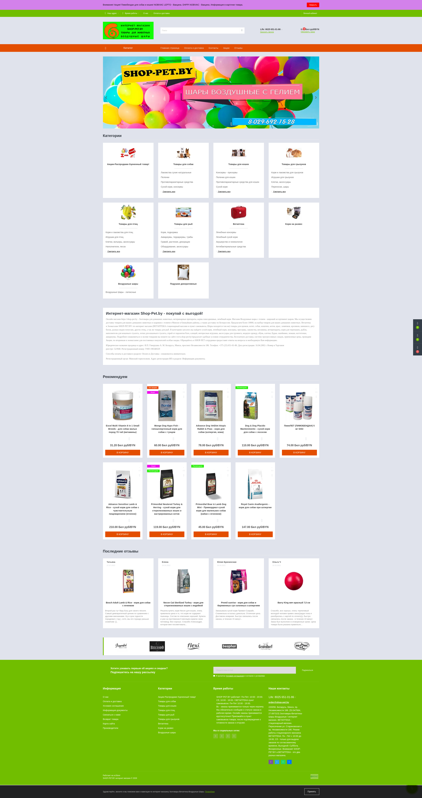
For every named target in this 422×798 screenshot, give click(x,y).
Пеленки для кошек (225, 249)
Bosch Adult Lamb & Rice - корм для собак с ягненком (128, 676)
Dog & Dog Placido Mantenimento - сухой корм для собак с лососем (255, 501)
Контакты (213, 48)
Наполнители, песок (116, 318)
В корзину (123, 524)
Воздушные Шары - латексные (121, 364)
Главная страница (170, 48)
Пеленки (165, 249)
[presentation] (106, 133)
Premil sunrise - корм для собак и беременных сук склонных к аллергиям (238, 676)
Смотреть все (168, 264)
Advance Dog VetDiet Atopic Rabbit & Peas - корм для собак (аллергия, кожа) (211, 501)
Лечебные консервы (226, 304)
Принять (312, 791)
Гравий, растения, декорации (175, 314)
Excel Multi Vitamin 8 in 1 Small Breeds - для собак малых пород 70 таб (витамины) (122, 501)
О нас (145, 13)
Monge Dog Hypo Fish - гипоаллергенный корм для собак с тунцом (167, 501)
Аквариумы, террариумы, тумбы (177, 309)
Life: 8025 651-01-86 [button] (282, 781)
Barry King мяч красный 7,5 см (294, 674)
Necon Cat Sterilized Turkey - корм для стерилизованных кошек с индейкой (183, 676)
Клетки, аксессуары (281, 254)
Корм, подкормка (169, 304)
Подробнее (210, 792)
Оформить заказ (308, 32)
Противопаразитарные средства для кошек (237, 254)
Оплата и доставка (162, 13)
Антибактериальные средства (231, 318)
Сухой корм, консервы (172, 259)
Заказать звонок (267, 32)
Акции (226, 48)
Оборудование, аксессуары (174, 318)
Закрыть (313, 5)
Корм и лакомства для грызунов (287, 244)
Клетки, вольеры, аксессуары (120, 314)
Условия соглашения (235, 760)
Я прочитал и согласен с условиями (240, 760)
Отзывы (238, 48)
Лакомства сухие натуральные (176, 244)
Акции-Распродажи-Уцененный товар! (177, 781)
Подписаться (307, 754)
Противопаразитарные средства (177, 254)
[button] (111, 13)
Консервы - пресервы (226, 244)
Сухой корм (222, 259)
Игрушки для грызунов (282, 249)
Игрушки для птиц (115, 309)
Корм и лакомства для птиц (119, 304)
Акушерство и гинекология (229, 314)
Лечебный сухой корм (227, 309)
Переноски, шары (280, 259)
